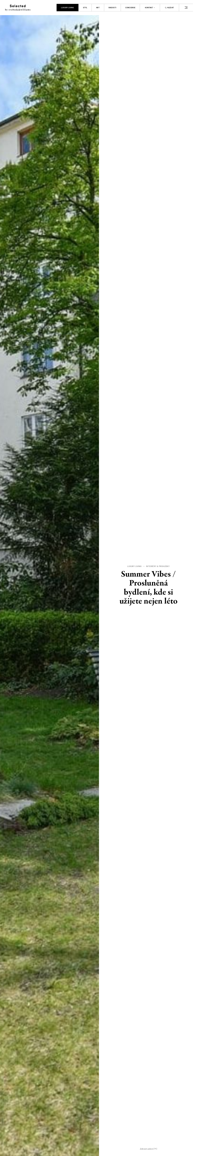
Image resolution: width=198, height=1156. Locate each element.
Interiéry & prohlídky (158, 566)
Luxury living (67, 8)
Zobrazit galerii (146, 1149)
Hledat (169, 8)
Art (98, 8)
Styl (85, 8)
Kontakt (149, 8)
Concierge (130, 8)
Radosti (112, 8)
